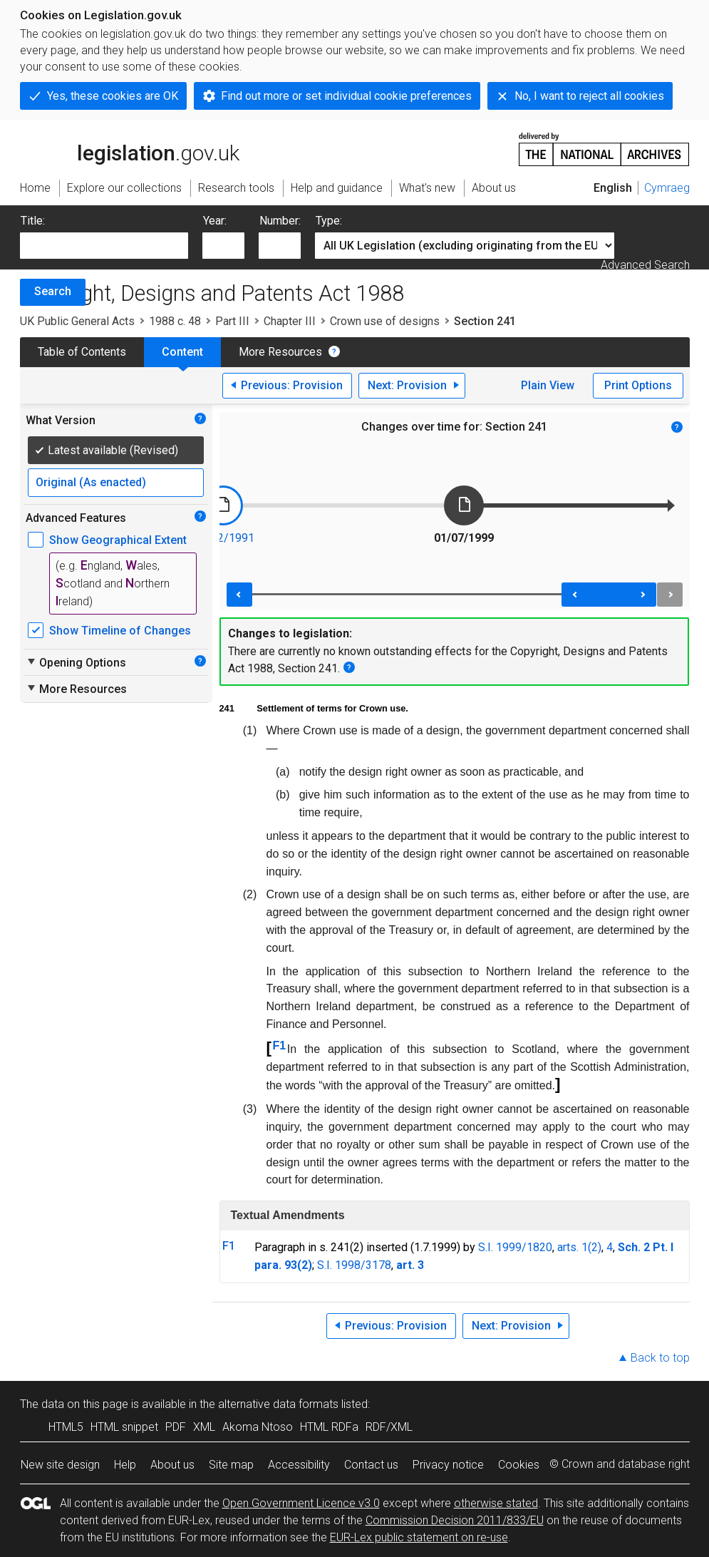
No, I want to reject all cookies (589, 96)
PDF (175, 1427)
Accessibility (299, 1464)
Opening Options (76, 662)
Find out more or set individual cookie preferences (346, 96)
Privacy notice (448, 1464)
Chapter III (290, 321)
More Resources (280, 352)
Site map (231, 1464)
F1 (279, 1045)
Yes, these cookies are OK (112, 96)
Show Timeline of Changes (120, 630)
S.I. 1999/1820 (515, 1247)
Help (125, 1464)
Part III (232, 321)
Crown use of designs (385, 321)
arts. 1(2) (579, 1247)
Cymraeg (667, 188)
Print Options (638, 385)
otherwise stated (496, 1503)
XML (204, 1427)
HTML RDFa (329, 1427)
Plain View (547, 385)
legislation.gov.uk (129, 148)
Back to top (660, 1358)
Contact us (371, 1464)
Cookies (518, 1464)
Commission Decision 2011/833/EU (455, 1520)
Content (182, 352)
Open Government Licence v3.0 (301, 1503)
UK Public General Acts (77, 321)
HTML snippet (124, 1427)
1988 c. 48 (175, 321)
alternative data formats (278, 1404)
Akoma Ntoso (257, 1427)
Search (52, 291)
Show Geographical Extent (118, 540)
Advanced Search (645, 265)
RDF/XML (389, 1427)
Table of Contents (82, 352)
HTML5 (65, 1427)
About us (172, 1464)
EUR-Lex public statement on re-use (419, 1537)
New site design (60, 1464)
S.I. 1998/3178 (354, 1265)
